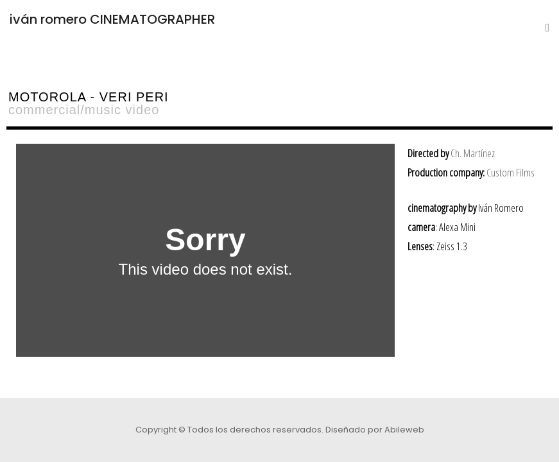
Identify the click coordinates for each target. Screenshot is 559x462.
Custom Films (510, 172)
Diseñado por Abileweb (374, 430)
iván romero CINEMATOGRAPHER (112, 19)
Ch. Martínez (473, 153)
